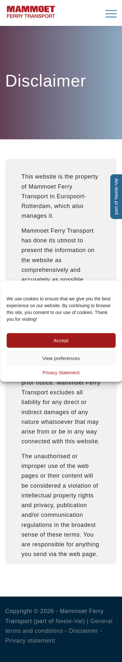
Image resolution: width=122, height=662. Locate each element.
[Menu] (108, 13)
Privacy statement (30, 640)
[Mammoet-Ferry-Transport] (49, 11)
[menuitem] (108, 13)
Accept (61, 340)
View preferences (61, 358)
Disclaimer (83, 631)
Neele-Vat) (70, 621)
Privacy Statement (61, 372)
